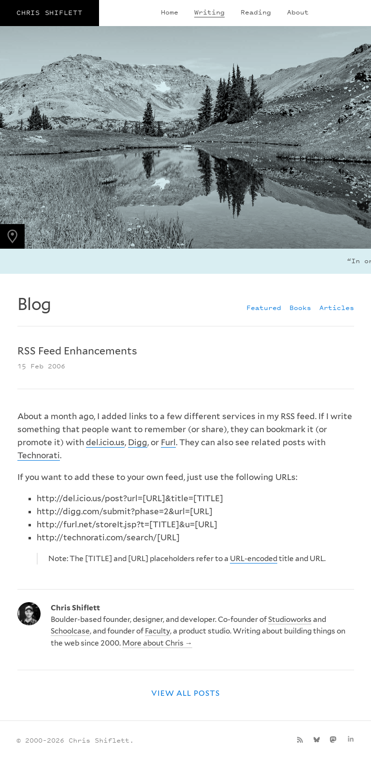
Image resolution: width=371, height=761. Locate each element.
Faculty (157, 630)
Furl (168, 442)
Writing (209, 12)
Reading (256, 12)
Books (300, 307)
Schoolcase (70, 630)
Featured (263, 307)
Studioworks (290, 619)
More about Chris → (157, 643)
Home (169, 12)
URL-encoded (253, 558)
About (298, 12)
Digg (137, 442)
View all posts (185, 693)
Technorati (38, 455)
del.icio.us (105, 442)
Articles (336, 307)
